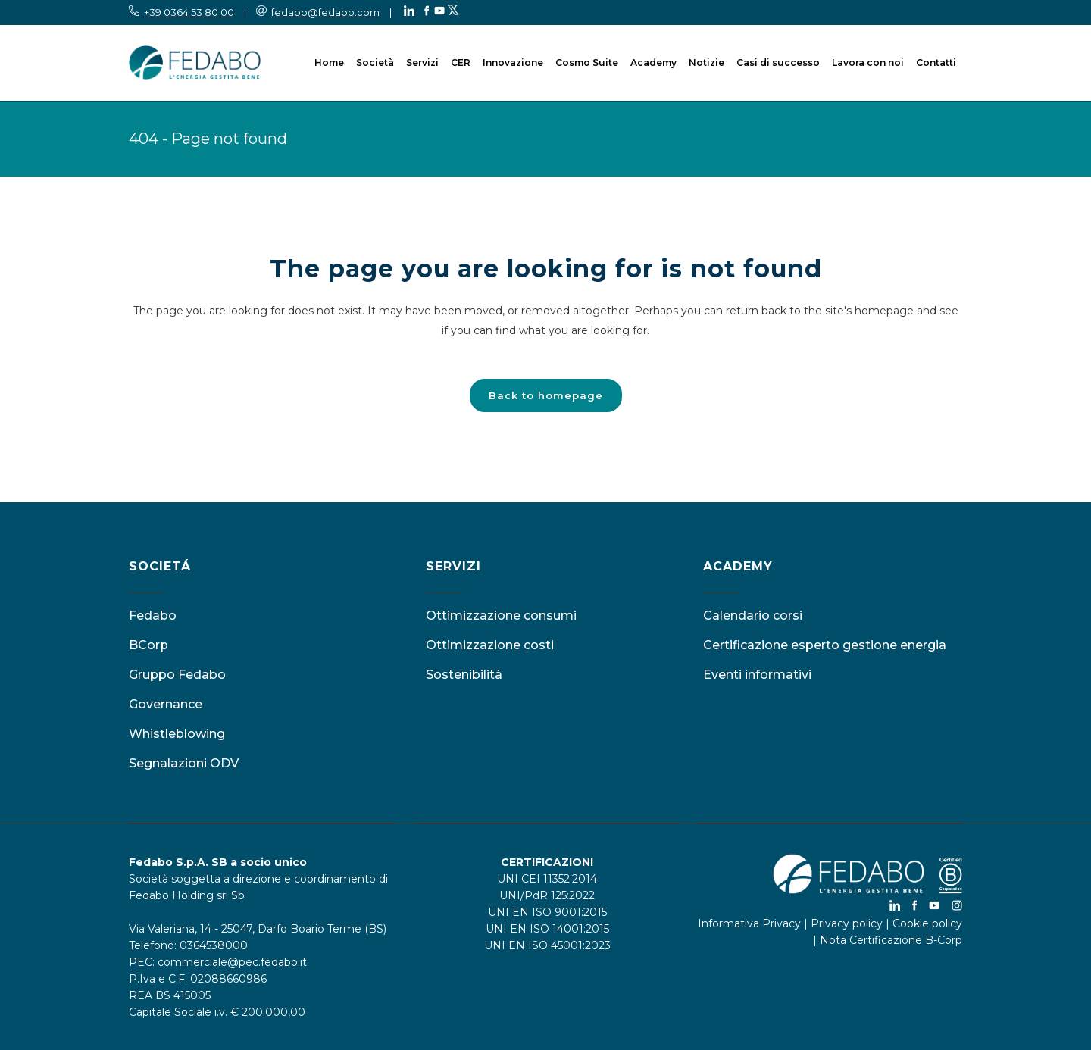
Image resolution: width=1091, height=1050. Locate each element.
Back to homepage (546, 395)
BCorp (148, 645)
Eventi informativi (757, 674)
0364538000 (214, 945)
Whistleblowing (177, 734)
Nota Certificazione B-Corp (891, 940)
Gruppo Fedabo (177, 674)
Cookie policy (927, 923)
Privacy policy (847, 923)
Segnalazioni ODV (184, 763)
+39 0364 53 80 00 (189, 12)
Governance (165, 704)
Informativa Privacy (749, 923)
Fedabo (153, 615)
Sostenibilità (464, 674)
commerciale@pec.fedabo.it (232, 962)
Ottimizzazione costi (490, 645)
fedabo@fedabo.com (325, 12)
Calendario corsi (752, 615)
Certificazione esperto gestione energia (824, 645)
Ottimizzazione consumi (501, 615)
